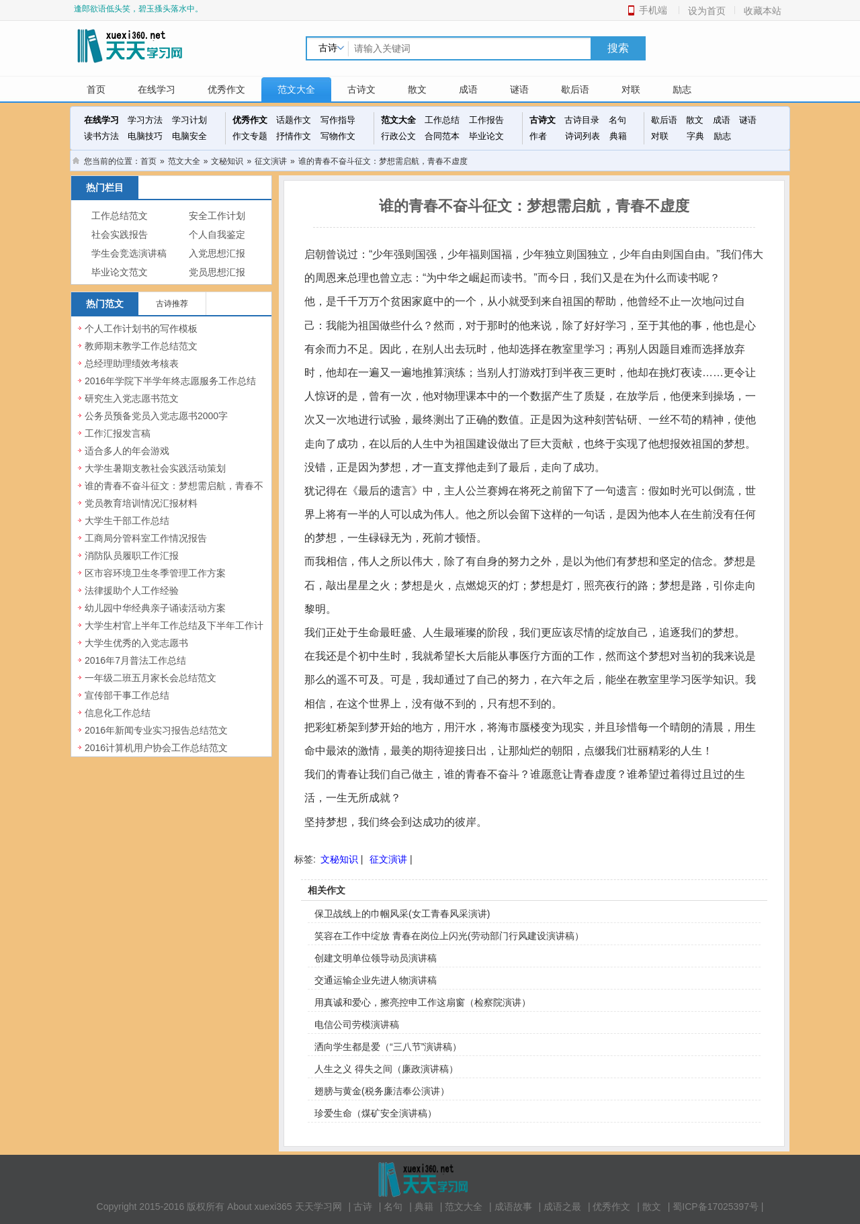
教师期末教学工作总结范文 (141, 346)
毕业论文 (486, 136)
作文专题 (249, 136)
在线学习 (156, 89)
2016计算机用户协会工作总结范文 (156, 747)
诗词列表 (582, 136)
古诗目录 (581, 120)
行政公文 (398, 136)
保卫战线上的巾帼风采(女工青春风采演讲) (402, 913)
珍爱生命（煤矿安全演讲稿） (375, 1113)
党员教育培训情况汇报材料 (141, 503)
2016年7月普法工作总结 (135, 660)
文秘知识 (227, 161)
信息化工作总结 (117, 712)
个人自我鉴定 (217, 235)
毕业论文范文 (119, 272)
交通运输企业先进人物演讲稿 (375, 980)
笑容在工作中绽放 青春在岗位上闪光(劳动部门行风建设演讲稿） (449, 935)
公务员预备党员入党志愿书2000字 (156, 415)
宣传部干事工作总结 (127, 695)
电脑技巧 (145, 136)
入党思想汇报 (217, 254)
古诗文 (361, 89)
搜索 (618, 48)
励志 (682, 89)
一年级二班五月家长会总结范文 (150, 677)
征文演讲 (271, 161)
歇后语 (575, 89)
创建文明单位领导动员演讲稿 (375, 958)
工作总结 (442, 120)
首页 (96, 89)
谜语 (519, 89)
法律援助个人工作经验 (132, 590)
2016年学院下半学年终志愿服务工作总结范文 (170, 388)
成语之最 (562, 1206)
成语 (468, 89)
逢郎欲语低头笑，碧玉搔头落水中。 (138, 8)
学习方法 (145, 120)
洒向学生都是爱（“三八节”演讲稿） (388, 1046)
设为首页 (707, 10)
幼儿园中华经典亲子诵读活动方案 (155, 608)
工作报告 (486, 120)
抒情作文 (293, 136)
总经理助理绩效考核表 (132, 363)
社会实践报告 (119, 235)
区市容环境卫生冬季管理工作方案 (155, 573)
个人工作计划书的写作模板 (141, 328)
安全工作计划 (217, 216)
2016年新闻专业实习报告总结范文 (156, 730)
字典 (695, 136)
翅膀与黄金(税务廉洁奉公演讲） (381, 1091)
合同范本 (442, 136)
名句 (617, 120)
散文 (417, 89)
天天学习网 (318, 1206)
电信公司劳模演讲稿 (356, 1024)
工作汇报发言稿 (117, 433)
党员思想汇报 (217, 272)
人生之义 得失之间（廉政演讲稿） (386, 1068)
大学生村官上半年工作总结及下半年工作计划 (174, 633)
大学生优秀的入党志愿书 (136, 643)
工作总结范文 (119, 216)
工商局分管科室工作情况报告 (146, 538)
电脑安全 (189, 136)
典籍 (618, 136)
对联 (630, 89)
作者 (538, 136)
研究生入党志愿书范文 (132, 398)
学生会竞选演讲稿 (129, 254)
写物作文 (337, 136)
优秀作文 (226, 89)
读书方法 (101, 136)
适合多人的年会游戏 (127, 450)
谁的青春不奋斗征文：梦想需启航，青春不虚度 (174, 493)
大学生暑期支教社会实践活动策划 (155, 468)
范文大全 (296, 89)
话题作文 (293, 120)
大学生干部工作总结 (127, 520)
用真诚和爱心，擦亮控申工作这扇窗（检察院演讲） (422, 1002)
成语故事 (513, 1206)
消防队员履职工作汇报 (132, 555)
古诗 (362, 1206)
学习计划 (189, 120)
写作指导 (337, 120)
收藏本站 (762, 10)
